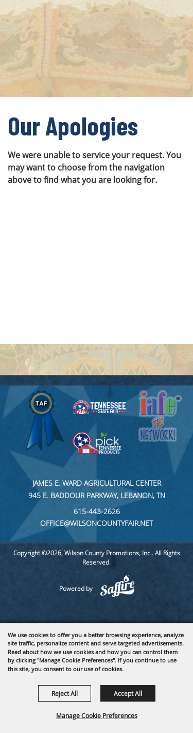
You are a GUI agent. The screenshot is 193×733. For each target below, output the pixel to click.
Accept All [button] (128, 693)
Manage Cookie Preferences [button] (96, 715)
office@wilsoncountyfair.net (96, 523)
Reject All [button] (64, 693)
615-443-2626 (97, 511)
